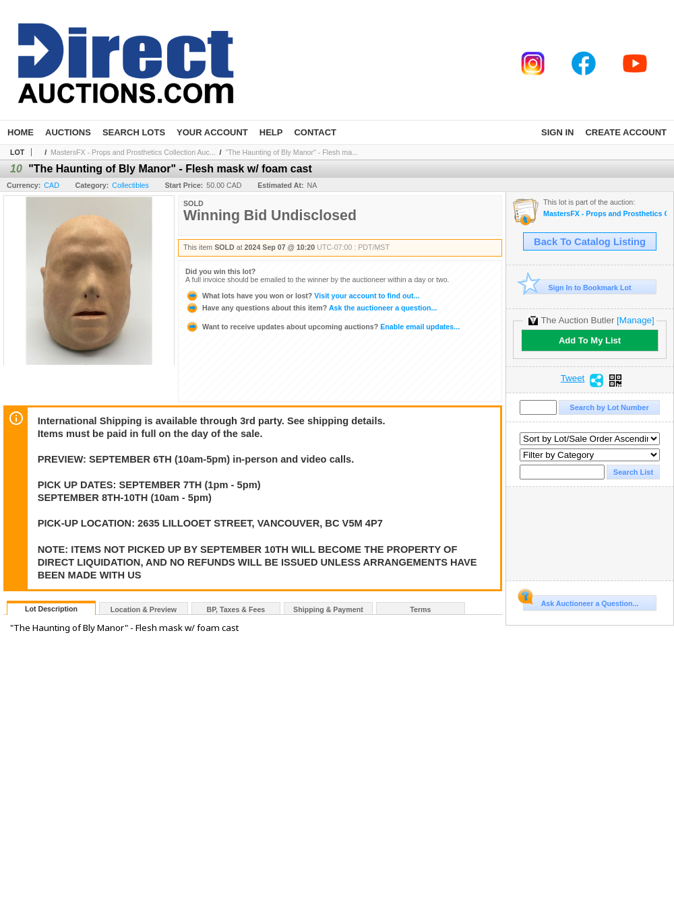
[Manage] (635, 320)
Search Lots (133, 132)
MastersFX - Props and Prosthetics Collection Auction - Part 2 (605, 214)
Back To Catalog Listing (590, 241)
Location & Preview (144, 609)
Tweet (573, 378)
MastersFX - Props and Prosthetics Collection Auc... (133, 152)
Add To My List (590, 340)
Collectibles (130, 185)
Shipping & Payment (328, 609)
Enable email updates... (322, 327)
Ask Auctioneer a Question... (580, 601)
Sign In (557, 132)
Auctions (68, 132)
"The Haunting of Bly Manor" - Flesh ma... (292, 152)
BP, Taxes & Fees (236, 609)
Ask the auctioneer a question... (311, 308)
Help (271, 132)
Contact (315, 132)
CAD (51, 185)
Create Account (626, 132)
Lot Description (51, 609)
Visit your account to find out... (302, 296)
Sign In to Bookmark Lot (577, 287)
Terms (420, 609)
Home (20, 132)
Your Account (212, 132)
